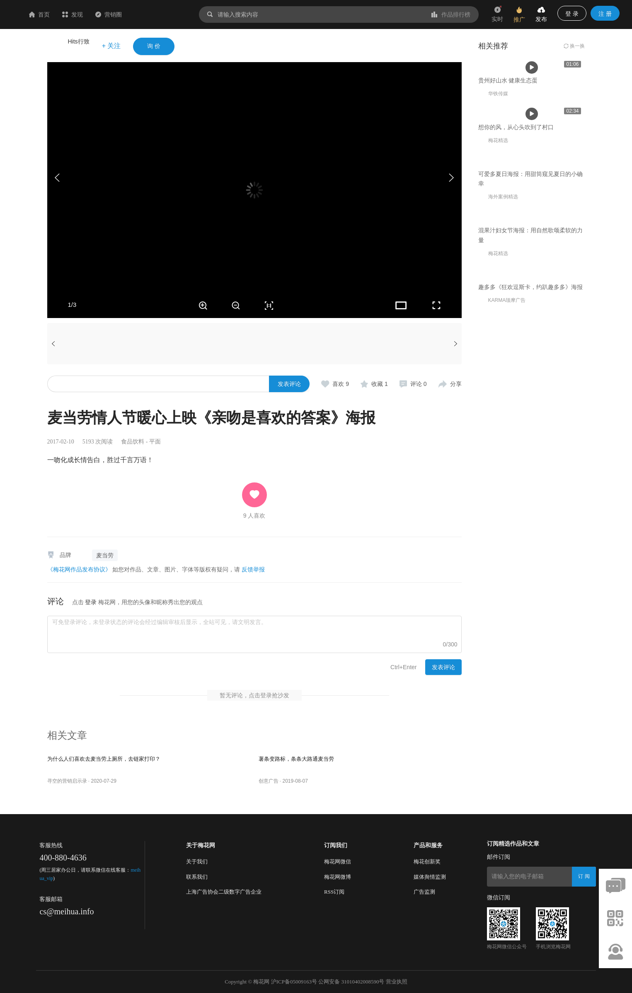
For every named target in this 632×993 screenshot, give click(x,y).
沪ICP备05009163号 (294, 982)
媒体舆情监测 (430, 877)
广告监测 (424, 892)
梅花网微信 (337, 861)
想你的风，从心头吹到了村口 (516, 262)
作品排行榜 (450, 14)
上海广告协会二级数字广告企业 (224, 892)
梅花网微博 (337, 877)
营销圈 (158, 14)
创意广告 (268, 781)
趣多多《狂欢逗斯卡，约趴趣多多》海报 (530, 625)
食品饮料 (132, 442)
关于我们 (197, 861)
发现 (121, 14)
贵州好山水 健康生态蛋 (508, 148)
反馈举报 (253, 569)
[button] (451, 177)
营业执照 (396, 982)
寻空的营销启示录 (67, 781)
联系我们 (197, 877)
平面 (155, 442)
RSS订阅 (334, 892)
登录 (91, 602)
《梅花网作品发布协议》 (79, 569)
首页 (88, 14)
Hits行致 (79, 41)
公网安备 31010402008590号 (351, 982)
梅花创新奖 (427, 861)
